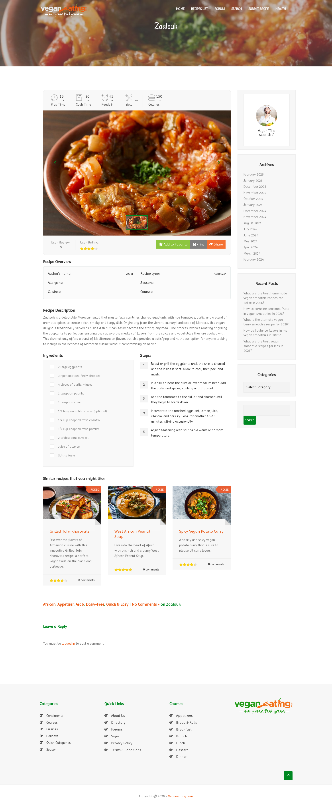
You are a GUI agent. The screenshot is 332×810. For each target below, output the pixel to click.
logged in (68, 644)
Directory (118, 722)
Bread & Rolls (186, 722)
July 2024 (250, 229)
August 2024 (252, 223)
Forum (220, 9)
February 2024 (254, 259)
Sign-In (116, 736)
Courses (52, 723)
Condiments (54, 716)
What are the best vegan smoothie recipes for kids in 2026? (263, 346)
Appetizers (184, 715)
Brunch (181, 736)
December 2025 (255, 187)
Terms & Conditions (126, 750)
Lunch (180, 743)
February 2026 (254, 174)
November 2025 (255, 193)
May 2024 (250, 241)
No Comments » (145, 604)
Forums (117, 729)
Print (198, 244)
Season (51, 750)
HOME (180, 9)
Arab (80, 604)
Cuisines (52, 729)
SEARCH (236, 9)
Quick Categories (58, 743)
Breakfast (184, 729)
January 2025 (253, 205)
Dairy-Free (95, 604)
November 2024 (255, 217)
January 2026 (253, 181)
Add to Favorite (173, 244)
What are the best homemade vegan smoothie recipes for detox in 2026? (265, 298)
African (49, 604)
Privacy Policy (121, 743)
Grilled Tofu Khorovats (69, 531)
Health (280, 9)
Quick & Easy (117, 604)
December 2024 (255, 211)
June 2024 (251, 235)
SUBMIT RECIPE (258, 9)
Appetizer (65, 604)
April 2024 (251, 247)
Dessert (182, 750)
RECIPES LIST (199, 9)
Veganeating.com (180, 796)
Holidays (52, 736)
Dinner (181, 756)
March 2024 (252, 253)
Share (216, 244)
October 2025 (253, 199)
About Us (118, 715)
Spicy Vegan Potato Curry (201, 531)
